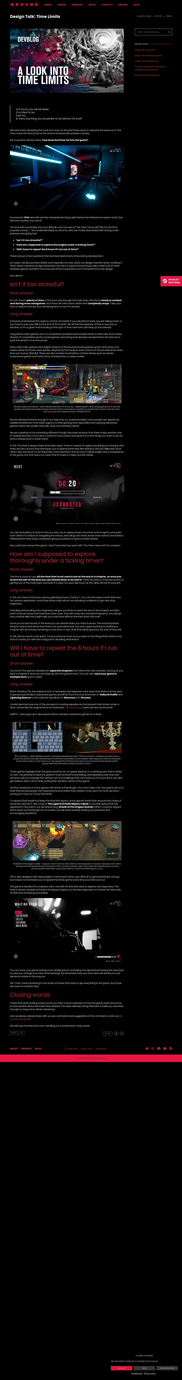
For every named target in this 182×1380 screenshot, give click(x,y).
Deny (144, 1368)
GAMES (48, 4)
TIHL (21, 1033)
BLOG (137, 4)
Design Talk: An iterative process (148, 55)
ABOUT (92, 4)
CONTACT (107, 4)
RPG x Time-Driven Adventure (147, 75)
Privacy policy (150, 1373)
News (169, 16)
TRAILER (61, 4)
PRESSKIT (123, 4)
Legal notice (73, 1049)
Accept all (121, 1368)
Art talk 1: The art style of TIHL (146, 61)
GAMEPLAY (77, 4)
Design (13, 1033)
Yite (160, 16)
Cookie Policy (137, 1373)
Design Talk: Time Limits (145, 50)
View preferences (167, 1368)
